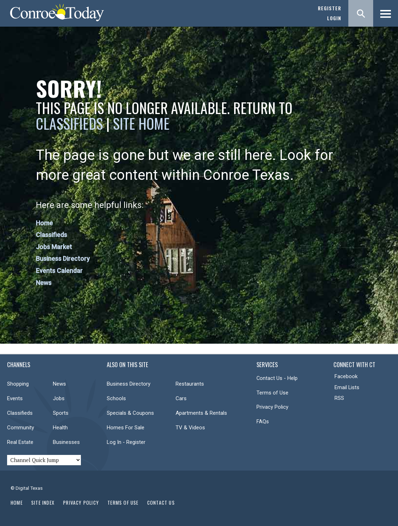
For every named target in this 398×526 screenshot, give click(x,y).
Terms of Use (272, 393)
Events (15, 398)
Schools (116, 398)
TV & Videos (190, 427)
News (43, 282)
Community (20, 427)
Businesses (66, 442)
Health (60, 427)
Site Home (141, 123)
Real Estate (20, 442)
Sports (60, 413)
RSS (339, 398)
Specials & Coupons (130, 413)
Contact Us (161, 502)
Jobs (59, 398)
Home (44, 223)
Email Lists (347, 387)
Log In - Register (126, 442)
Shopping (18, 384)
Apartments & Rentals (201, 413)
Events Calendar (59, 270)
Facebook (346, 376)
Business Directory (63, 258)
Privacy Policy (272, 407)
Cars (181, 398)
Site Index (43, 502)
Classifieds (69, 123)
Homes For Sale (125, 427)
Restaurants (190, 384)
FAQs (262, 421)
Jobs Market (54, 247)
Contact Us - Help (277, 378)
